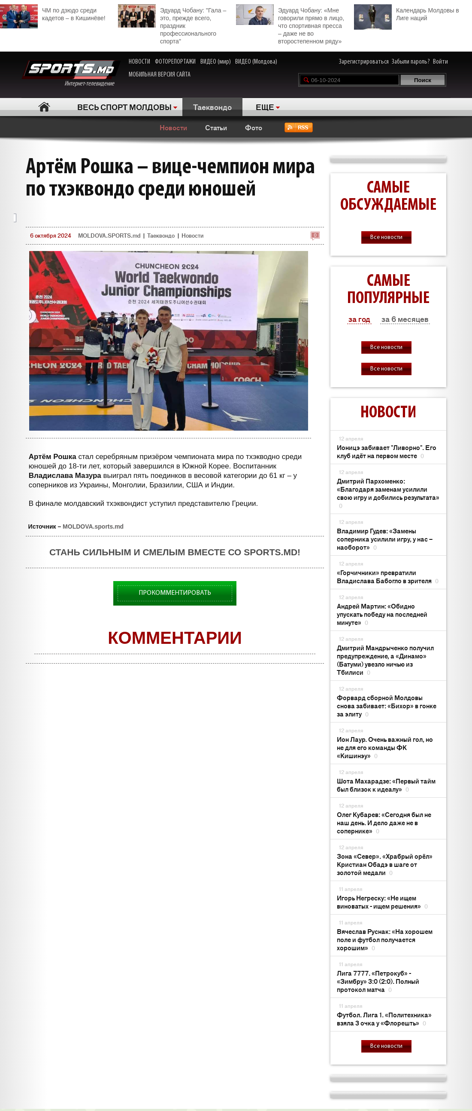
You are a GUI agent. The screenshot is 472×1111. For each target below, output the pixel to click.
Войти (440, 61)
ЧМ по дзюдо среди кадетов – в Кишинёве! (53, 13)
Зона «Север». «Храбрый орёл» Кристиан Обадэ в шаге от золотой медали (385, 864)
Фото (253, 127)
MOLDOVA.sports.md (93, 526)
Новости (173, 127)
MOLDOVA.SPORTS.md (109, 235)
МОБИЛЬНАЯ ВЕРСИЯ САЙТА (160, 74)
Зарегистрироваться (364, 61)
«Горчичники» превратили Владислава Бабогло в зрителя (388, 576)
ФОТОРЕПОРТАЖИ (175, 61)
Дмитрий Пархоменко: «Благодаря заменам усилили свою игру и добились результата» (388, 493)
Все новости (386, 237)
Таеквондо (212, 106)
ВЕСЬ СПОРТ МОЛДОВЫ (124, 106)
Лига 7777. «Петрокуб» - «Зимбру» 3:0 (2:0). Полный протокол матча (378, 981)
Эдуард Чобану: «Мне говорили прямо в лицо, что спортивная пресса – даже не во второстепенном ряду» (290, 24)
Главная (44, 107)
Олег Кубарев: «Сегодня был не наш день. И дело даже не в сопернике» (384, 822)
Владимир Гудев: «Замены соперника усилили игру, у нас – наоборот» (385, 538)
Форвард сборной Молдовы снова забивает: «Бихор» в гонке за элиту (386, 705)
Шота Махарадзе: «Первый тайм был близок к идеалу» (386, 785)
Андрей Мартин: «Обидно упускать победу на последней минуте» (382, 614)
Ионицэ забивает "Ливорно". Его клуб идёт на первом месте (386, 451)
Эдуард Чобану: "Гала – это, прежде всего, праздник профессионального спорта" (172, 24)
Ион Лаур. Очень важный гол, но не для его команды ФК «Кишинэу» (385, 747)
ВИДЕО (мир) (215, 61)
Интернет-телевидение (71, 73)
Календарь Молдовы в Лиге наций (406, 13)
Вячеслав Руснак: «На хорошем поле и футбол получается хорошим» (385, 939)
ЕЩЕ (265, 106)
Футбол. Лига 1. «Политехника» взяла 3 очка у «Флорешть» (384, 1018)
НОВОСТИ (139, 61)
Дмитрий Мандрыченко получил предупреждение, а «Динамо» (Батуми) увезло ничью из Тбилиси (385, 659)
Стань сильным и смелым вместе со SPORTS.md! (174, 552)
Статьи (216, 127)
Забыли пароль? (411, 61)
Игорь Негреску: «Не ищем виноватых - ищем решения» (382, 902)
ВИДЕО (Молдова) (256, 61)
